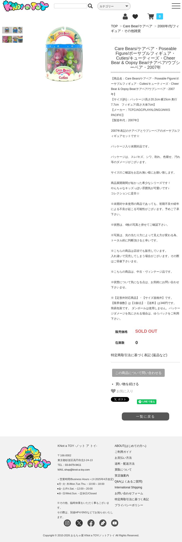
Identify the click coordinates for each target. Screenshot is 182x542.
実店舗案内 (122, 475)
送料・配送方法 (125, 463)
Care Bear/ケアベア (137, 26)
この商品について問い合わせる (138, 373)
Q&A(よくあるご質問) (128, 481)
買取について (123, 469)
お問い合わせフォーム (129, 493)
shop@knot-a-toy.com (77, 469)
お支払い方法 (123, 457)
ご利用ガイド (123, 451)
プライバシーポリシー (129, 505)
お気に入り (122, 391)
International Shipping (128, 487)
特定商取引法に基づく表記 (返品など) (139, 355)
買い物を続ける (127, 384)
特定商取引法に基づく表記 (132, 499)
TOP (114, 26)
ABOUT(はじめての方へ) (130, 446)
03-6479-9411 (73, 464)
